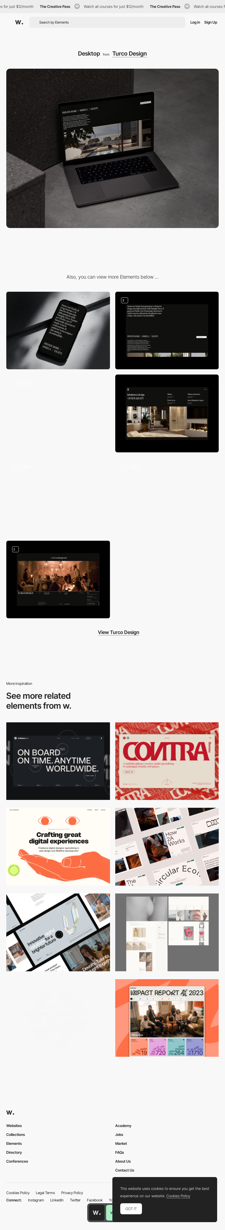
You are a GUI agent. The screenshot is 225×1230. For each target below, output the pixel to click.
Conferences (17, 1161)
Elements (14, 1143)
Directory (14, 1152)
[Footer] (58, 580)
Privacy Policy (72, 1192)
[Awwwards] (19, 22)
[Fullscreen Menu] (58, 496)
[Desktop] (58, 761)
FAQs (119, 1152)
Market (121, 1143)
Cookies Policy (18, 1192)
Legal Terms (45, 1192)
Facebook (95, 1200)
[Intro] (58, 413)
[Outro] (167, 413)
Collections (15, 1134)
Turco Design (129, 53)
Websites (14, 1125)
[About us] (167, 331)
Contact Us (124, 1170)
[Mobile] (58, 331)
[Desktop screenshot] (167, 932)
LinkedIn (57, 1200)
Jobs (119, 1134)
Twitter (75, 1200)
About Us (123, 1161)
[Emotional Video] (167, 496)
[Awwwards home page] (97, 1213)
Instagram (36, 1200)
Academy (123, 1125)
